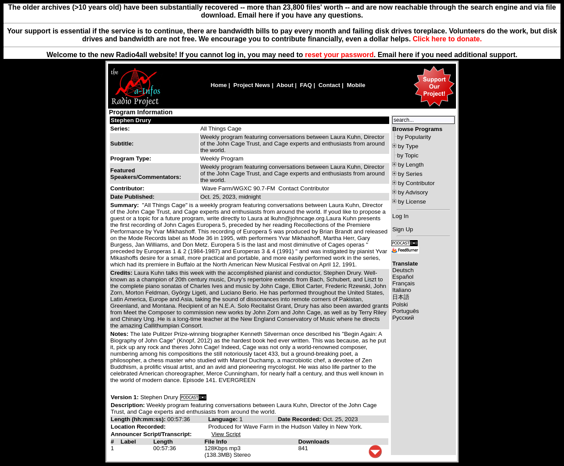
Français (403, 283)
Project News (251, 85)
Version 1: (125, 397)
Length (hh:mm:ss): (139, 419)
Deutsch (403, 270)
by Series (410, 174)
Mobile (356, 85)
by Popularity (414, 137)
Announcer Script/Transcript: (151, 434)
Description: (128, 405)
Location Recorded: (138, 426)
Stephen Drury (131, 120)
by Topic (408, 155)
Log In (400, 216)
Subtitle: (122, 143)
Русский (403, 317)
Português (405, 311)
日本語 (400, 297)
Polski (400, 304)
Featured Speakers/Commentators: (145, 173)
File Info (215, 441)
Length (163, 441)
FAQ (306, 85)
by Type (408, 146)
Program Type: (130, 158)
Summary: (125, 205)
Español (402, 276)
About (284, 85)
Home (218, 85)
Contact (329, 85)
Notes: (120, 334)
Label (128, 441)
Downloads (313, 441)
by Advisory (413, 192)
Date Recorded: (300, 419)
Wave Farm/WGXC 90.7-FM (238, 188)
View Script (225, 434)
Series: (120, 128)
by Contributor (416, 183)
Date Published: (132, 196)
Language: (223, 419)
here (405, 54)
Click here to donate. (447, 39)
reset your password (339, 54)
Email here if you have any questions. (300, 15)
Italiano (401, 290)
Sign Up (402, 229)
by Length (411, 164)
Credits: (122, 272)
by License (412, 201)
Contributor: (127, 188)
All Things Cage (221, 128)
